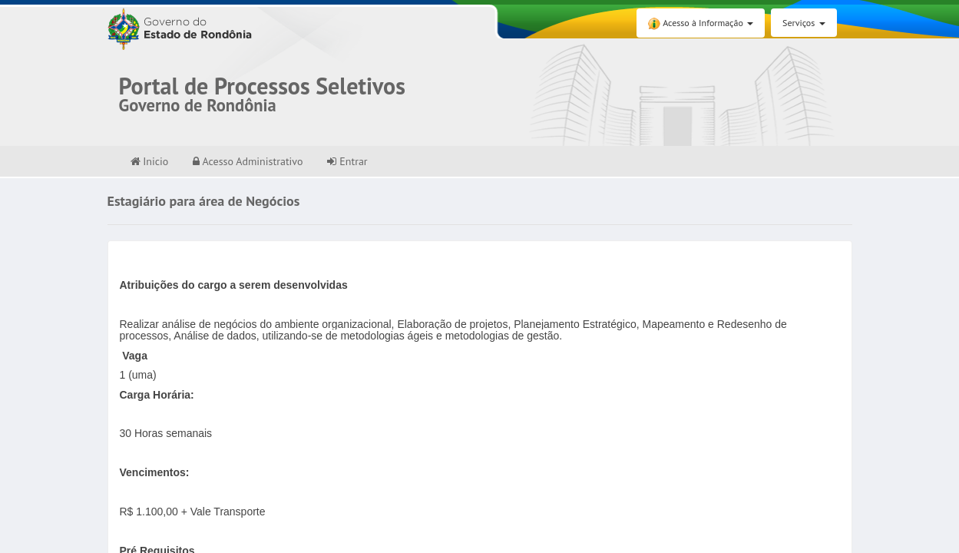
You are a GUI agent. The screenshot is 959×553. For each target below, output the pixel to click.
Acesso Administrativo (248, 161)
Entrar (347, 161)
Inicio (150, 161)
